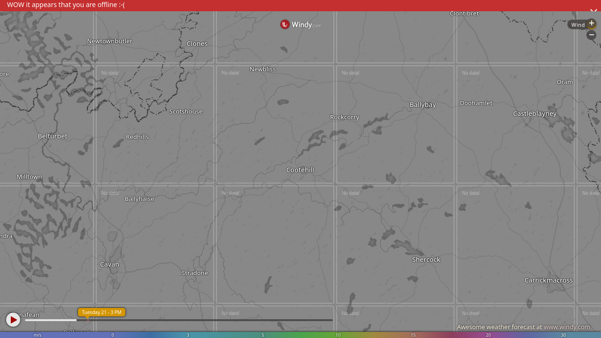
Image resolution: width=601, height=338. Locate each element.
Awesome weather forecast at (523, 327)
